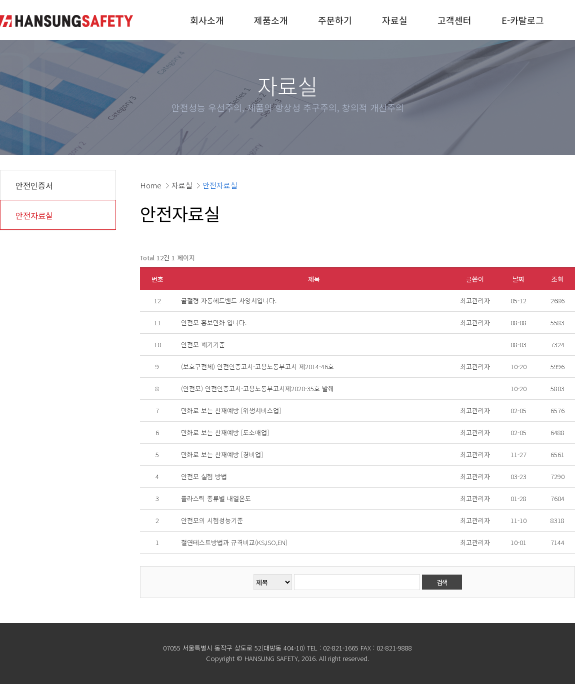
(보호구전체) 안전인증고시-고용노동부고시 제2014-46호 (257, 366)
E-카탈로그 (523, 19)
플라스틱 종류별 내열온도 (216, 498)
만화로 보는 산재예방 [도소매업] (225, 432)
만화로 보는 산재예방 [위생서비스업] (231, 410)
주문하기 (335, 19)
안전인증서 (34, 185)
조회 (558, 279)
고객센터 (455, 19)
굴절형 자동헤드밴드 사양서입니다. (228, 300)
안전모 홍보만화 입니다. (213, 322)
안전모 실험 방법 (204, 476)
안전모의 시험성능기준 (212, 520)
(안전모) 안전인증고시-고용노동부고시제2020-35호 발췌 (257, 388)
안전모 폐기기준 (203, 344)
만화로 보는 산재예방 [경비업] (222, 454)
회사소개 (207, 19)
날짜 (518, 279)
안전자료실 (34, 215)
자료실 (395, 19)
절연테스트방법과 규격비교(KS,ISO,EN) (234, 542)
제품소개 (271, 19)
